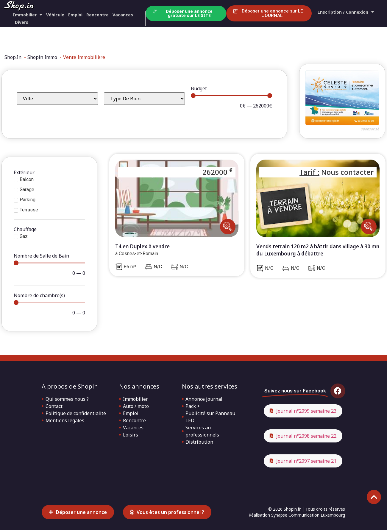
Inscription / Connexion (346, 12)
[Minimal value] (231, 95)
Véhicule (55, 15)
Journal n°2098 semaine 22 (306, 436)
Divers (21, 22)
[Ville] (57, 98)
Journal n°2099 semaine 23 (306, 411)
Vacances (123, 15)
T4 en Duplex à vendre (142, 246)
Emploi (75, 15)
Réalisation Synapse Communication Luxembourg (297, 515)
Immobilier (27, 14)
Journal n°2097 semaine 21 (306, 461)
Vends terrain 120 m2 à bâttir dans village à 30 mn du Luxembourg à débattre (317, 250)
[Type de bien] (144, 98)
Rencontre (97, 15)
